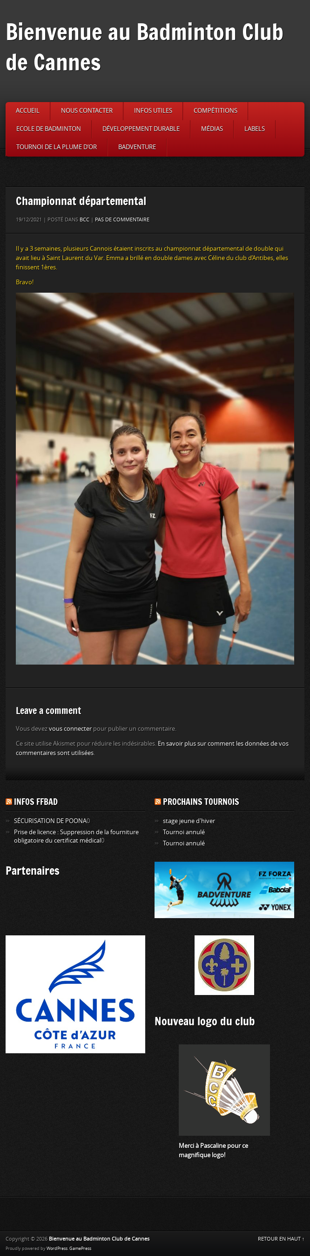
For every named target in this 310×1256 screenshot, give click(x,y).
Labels (254, 128)
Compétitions (215, 110)
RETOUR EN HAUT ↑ (281, 1239)
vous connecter (70, 728)
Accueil (28, 110)
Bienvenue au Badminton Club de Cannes (144, 46)
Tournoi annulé (184, 832)
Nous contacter (87, 110)
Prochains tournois (201, 801)
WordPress (57, 1248)
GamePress (80, 1248)
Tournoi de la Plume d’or (56, 147)
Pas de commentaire (122, 220)
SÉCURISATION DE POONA (50, 820)
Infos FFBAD (36, 801)
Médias (212, 128)
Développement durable (141, 128)
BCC (84, 220)
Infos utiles (153, 110)
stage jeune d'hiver (189, 820)
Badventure (137, 147)
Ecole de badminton (48, 128)
